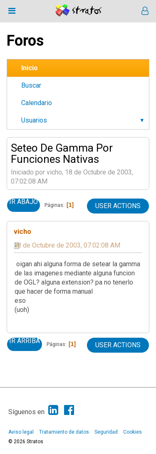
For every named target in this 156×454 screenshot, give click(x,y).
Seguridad (106, 432)
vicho (22, 231)
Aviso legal (21, 432)
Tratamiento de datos (64, 432)
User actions (118, 206)
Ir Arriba (24, 341)
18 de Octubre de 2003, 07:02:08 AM (67, 245)
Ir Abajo (23, 202)
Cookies (132, 432)
